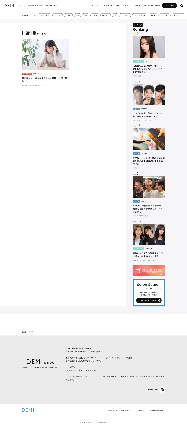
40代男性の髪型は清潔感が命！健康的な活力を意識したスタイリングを (148, 208)
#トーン (140, 168)
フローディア (44, 15)
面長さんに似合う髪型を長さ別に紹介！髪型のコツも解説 (148, 255)
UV (115, 15)
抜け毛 (153, 15)
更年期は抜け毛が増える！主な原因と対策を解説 (44, 80)
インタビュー (178, 15)
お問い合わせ (125, 410)
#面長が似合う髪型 (139, 260)
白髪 (85, 15)
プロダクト (136, 6)
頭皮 (77, 15)
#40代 (141, 216)
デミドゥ (57, 15)
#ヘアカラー (148, 168)
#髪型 (140, 76)
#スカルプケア (40, 85)
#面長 (149, 260)
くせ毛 (94, 15)
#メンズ (135, 120)
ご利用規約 (140, 410)
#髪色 (135, 168)
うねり (68, 15)
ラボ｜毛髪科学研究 (152, 6)
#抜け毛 (24, 85)
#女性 (135, 76)
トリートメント (139, 15)
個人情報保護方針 (156, 410)
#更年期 (31, 85)
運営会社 (111, 410)
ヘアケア (94, 6)
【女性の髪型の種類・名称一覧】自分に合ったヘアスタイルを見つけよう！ (148, 68)
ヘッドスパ (125, 15)
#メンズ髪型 (143, 120)
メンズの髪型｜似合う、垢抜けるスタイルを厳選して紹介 (148, 115)
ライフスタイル (122, 6)
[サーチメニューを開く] (181, 6)
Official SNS (156, 390)
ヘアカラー (164, 15)
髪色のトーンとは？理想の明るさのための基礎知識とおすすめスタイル (149, 160)
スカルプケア (107, 6)
